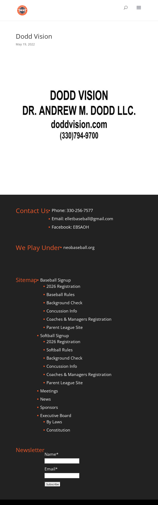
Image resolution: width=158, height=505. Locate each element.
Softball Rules (59, 350)
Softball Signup (54, 335)
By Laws (54, 422)
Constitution (58, 430)
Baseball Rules (60, 294)
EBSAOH (81, 227)
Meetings (49, 391)
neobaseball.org (78, 247)
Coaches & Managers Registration (79, 319)
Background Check (64, 303)
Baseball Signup (55, 280)
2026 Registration (63, 286)
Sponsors (49, 407)
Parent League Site (64, 327)
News (45, 399)
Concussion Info (61, 311)
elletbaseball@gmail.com (89, 218)
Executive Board (55, 415)
